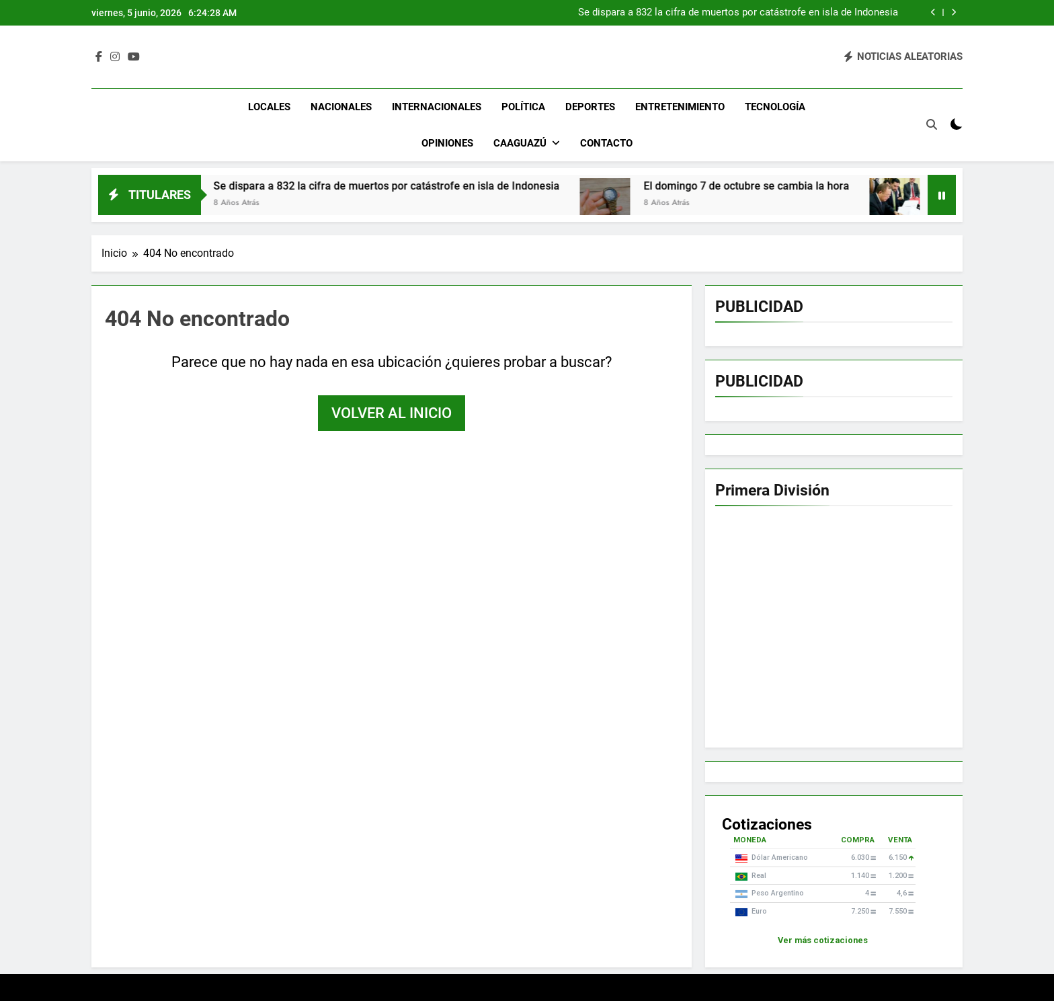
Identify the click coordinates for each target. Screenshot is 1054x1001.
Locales (269, 107)
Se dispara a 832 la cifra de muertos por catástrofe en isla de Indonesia (738, 12)
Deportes (590, 107)
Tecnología (775, 107)
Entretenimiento (680, 107)
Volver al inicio (391, 413)
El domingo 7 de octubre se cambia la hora (759, 185)
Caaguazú (519, 143)
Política (523, 107)
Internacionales (436, 107)
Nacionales (341, 107)
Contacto (606, 143)
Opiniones (447, 143)
